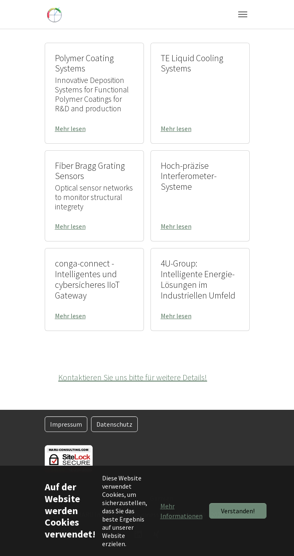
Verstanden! (238, 511)
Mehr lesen (70, 128)
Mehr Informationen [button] (181, 511)
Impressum (66, 424)
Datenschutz (114, 424)
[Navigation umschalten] (243, 14)
